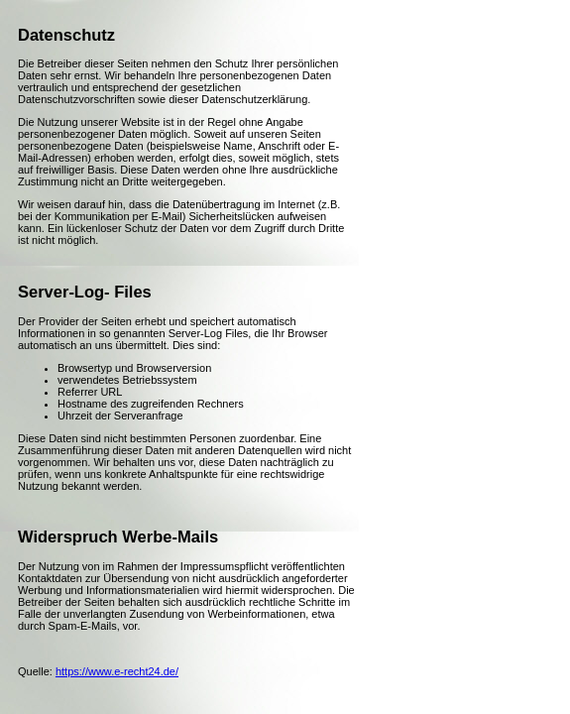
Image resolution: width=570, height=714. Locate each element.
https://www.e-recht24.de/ (117, 671)
